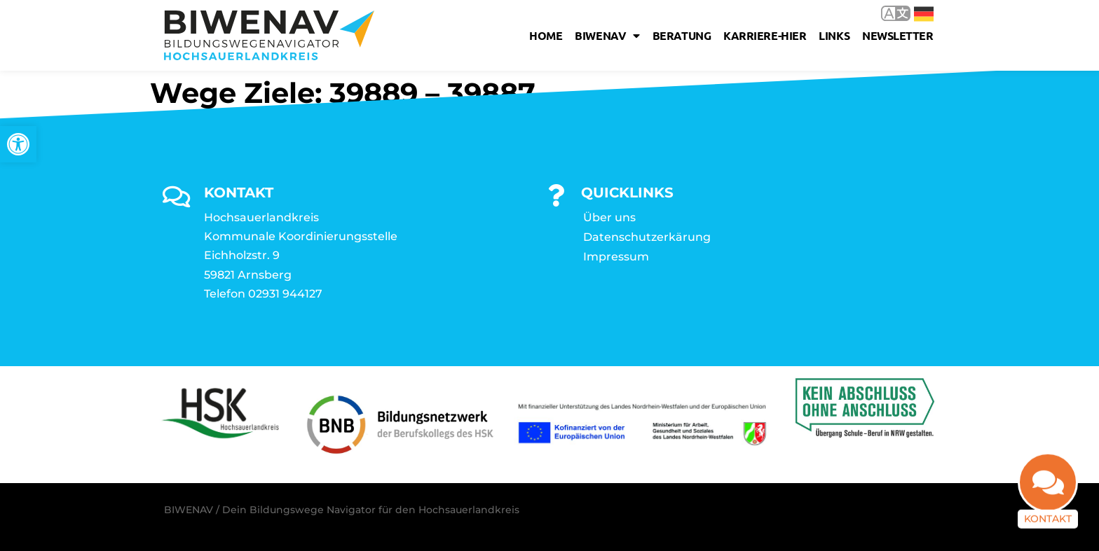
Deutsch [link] (924, 14)
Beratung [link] (682, 35)
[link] (18, 144)
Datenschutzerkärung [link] (647, 237)
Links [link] (834, 35)
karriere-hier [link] (764, 35)
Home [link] (545, 35)
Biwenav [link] (607, 35)
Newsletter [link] (898, 35)
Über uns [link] (609, 217)
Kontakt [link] (1048, 523)
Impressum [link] (616, 256)
